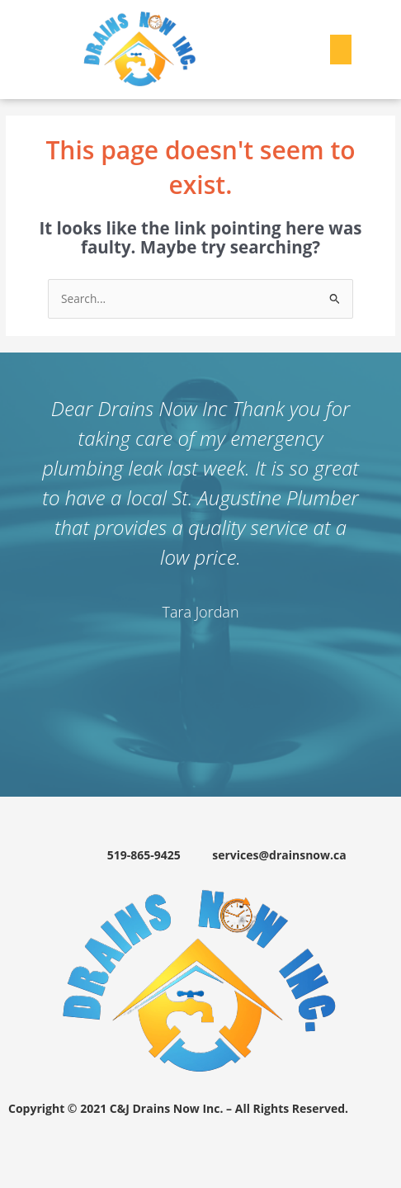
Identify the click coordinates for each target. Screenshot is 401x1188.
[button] (340, 49)
